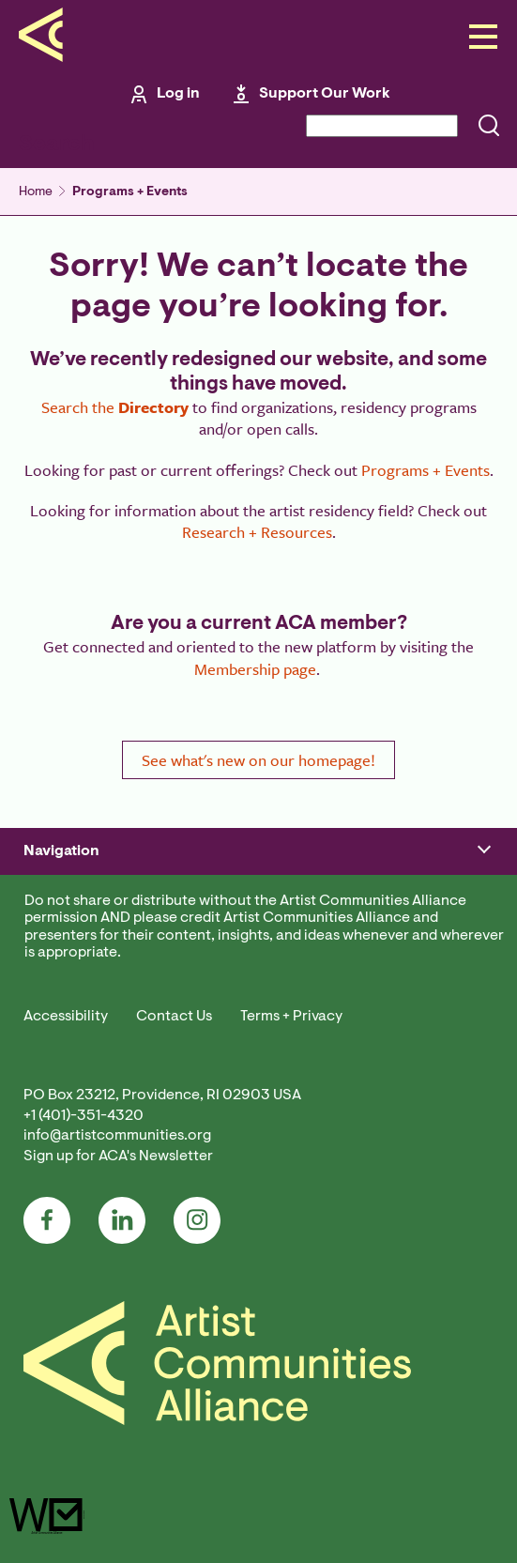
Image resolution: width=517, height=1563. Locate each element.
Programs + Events (130, 192)
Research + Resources (257, 532)
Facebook (46, 1220)
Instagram (197, 1220)
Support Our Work (324, 93)
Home (36, 192)
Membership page (255, 669)
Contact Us (174, 1016)
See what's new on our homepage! (258, 760)
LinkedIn (122, 1220)
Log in (178, 93)
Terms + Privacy (291, 1016)
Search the (115, 407)
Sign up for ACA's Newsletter (118, 1156)
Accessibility (65, 1016)
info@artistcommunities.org (117, 1135)
